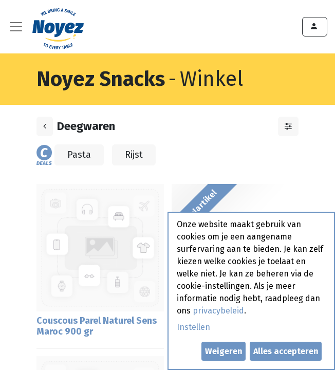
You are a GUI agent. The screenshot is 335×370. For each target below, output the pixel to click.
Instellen (193, 327)
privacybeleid (218, 311)
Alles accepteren (286, 351)
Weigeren (224, 351)
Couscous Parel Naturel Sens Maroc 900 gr (96, 326)
